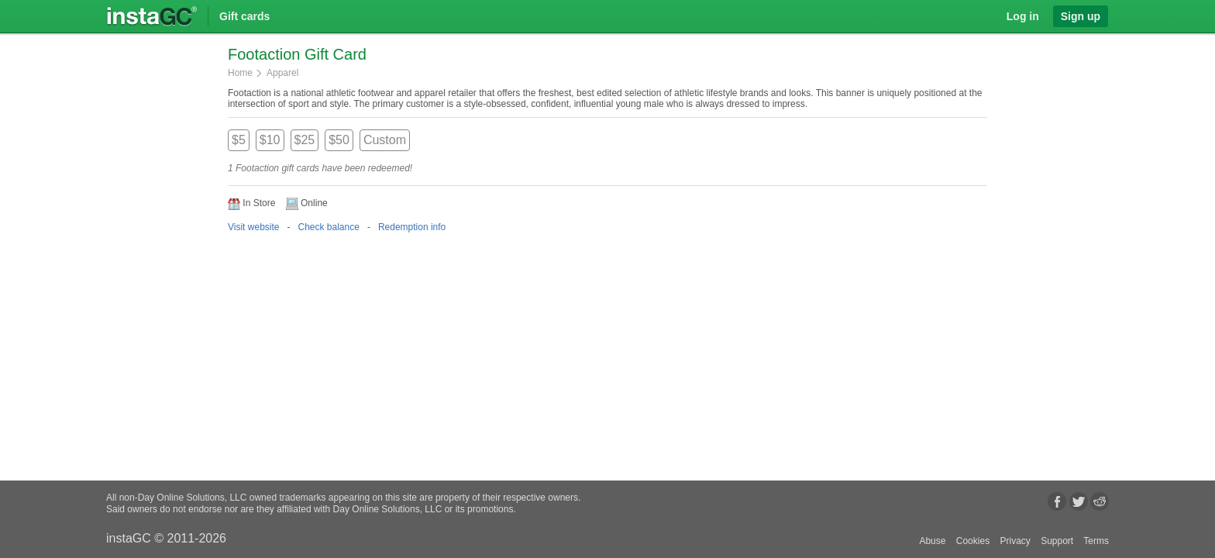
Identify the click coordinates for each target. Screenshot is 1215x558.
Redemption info (412, 227)
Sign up (1080, 16)
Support (1057, 541)
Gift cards (244, 16)
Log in (1023, 16)
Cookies (973, 541)
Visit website (253, 227)
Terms (1096, 541)
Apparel (282, 72)
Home (240, 72)
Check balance (328, 227)
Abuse (932, 541)
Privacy (1015, 541)
